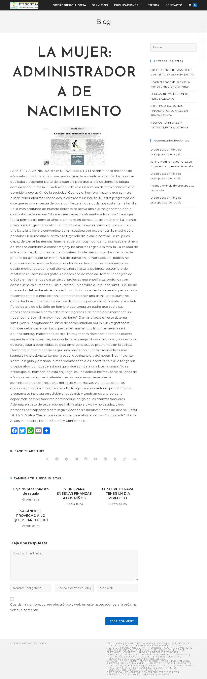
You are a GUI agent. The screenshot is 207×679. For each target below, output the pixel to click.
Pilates (112, 663)
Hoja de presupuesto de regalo (31, 491)
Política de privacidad (123, 650)
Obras (160, 643)
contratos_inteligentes (124, 665)
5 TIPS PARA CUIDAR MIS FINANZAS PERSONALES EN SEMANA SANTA (169, 110)
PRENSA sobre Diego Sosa (125, 658)
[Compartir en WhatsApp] (134, 459)
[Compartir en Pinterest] (67, 459)
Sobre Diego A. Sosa (139, 643)
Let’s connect (143, 667)
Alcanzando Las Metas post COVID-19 (152, 656)
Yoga (164, 661)
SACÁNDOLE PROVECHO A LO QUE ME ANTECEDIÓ (30, 515)
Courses (130, 652)
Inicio (110, 667)
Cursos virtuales (119, 654)
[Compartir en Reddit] (105, 459)
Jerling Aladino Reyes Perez (169, 161)
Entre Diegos (155, 658)
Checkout (114, 652)
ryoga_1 (183, 663)
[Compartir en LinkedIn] (76, 459)
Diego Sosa (158, 149)
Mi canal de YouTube (122, 661)
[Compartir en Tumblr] (115, 459)
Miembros (154, 647)
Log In (177, 645)
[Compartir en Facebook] (57, 459)
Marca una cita (133, 647)
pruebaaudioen (118, 674)
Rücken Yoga (180, 661)
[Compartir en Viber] (86, 459)
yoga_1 (170, 663)
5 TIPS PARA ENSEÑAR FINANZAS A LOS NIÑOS (74, 493)
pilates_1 (156, 663)
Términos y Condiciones (153, 645)
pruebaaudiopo (143, 674)
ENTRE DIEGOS (149, 661)
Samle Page (176, 650)
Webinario (180, 654)
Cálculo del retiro (146, 670)
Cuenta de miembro (178, 647)
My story (123, 667)
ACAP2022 (164, 674)
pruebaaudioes (118, 670)
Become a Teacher (165, 652)
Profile (143, 652)
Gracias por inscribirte (152, 654)
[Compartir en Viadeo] (124, 459)
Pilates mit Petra (158, 665)
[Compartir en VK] (96, 459)
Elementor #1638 (154, 650)
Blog (159, 667)
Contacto (113, 645)
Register (113, 647)
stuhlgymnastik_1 (133, 663)
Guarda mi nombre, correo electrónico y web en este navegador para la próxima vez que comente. (73, 607)
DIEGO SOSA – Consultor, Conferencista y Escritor (143, 672)
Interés (171, 667)
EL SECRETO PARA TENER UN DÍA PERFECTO (117, 493)
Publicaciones (178, 643)
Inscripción (115, 656)
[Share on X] (47, 459)
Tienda (128, 645)
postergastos (183, 665)
